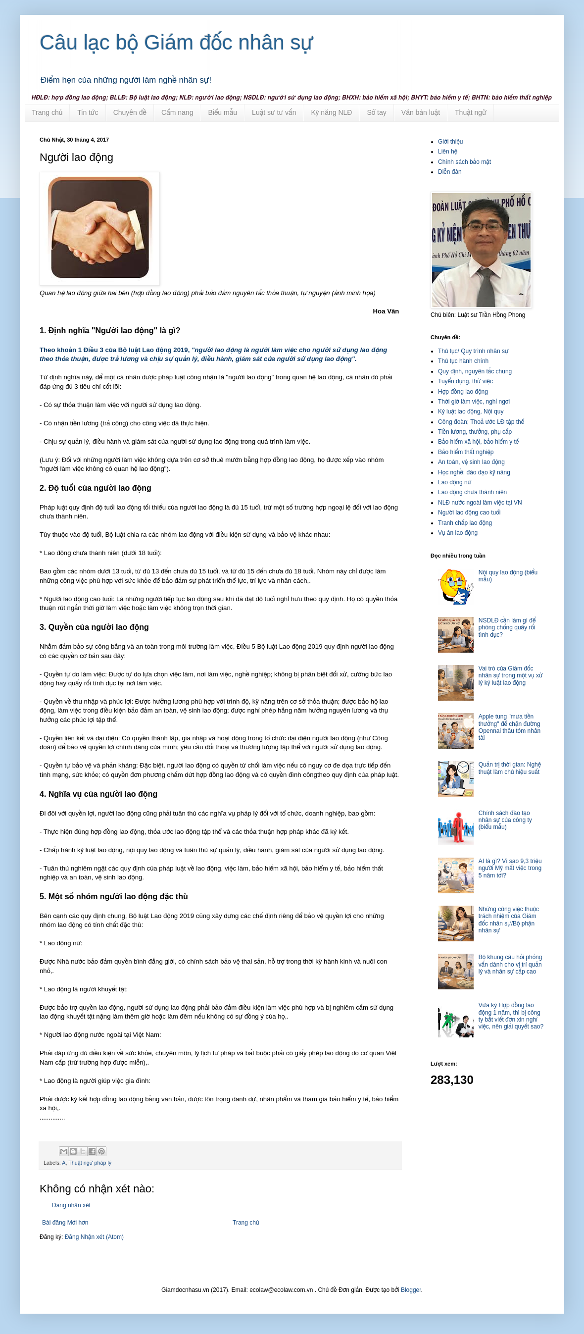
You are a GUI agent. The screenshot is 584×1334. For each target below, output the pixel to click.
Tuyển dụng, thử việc (465, 381)
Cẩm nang (177, 112)
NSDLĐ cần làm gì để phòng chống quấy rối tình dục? (507, 627)
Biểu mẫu (222, 112)
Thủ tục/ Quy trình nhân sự (473, 351)
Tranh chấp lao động (465, 522)
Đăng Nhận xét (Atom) (94, 1236)
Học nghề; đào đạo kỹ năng (474, 472)
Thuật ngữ (471, 112)
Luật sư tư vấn (274, 112)
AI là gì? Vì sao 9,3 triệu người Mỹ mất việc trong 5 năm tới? (510, 868)
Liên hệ (447, 151)
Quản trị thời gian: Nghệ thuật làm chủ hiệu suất (510, 768)
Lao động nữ (454, 482)
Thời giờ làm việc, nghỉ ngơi (474, 401)
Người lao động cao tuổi (469, 512)
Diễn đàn (450, 171)
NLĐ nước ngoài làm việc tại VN (480, 502)
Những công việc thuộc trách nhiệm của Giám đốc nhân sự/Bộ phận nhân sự (509, 920)
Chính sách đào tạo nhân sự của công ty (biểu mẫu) (505, 820)
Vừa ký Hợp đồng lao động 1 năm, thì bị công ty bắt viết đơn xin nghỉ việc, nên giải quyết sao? (511, 1016)
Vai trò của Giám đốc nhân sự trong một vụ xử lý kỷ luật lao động (511, 675)
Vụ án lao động (458, 532)
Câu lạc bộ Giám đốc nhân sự (177, 42)
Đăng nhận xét (71, 1205)
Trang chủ (47, 112)
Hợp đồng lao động (463, 391)
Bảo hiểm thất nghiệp (466, 452)
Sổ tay (376, 112)
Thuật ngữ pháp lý (89, 1163)
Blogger (411, 1289)
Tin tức (87, 112)
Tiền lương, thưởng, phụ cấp (475, 431)
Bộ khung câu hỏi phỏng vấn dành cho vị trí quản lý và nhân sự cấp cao (510, 964)
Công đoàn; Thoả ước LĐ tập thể (481, 421)
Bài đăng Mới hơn (65, 1222)
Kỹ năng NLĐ (331, 112)
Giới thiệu (450, 141)
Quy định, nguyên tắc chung (475, 371)
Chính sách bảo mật (464, 161)
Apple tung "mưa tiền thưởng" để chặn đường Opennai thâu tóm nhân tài (509, 727)
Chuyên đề (129, 112)
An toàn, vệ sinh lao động (471, 462)
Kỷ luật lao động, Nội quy (470, 411)
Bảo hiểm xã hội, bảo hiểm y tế (478, 441)
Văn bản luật (420, 112)
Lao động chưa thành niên (472, 492)
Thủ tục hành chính (463, 361)
